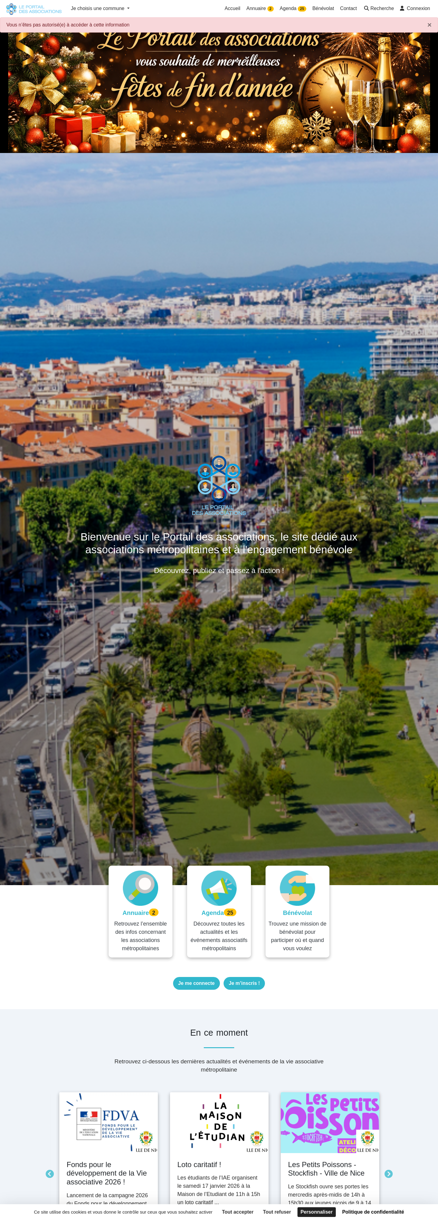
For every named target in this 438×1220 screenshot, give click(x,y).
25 (302, 9)
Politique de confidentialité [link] (373, 1212)
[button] (378, 9)
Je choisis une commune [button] (98, 8)
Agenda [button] (293, 9)
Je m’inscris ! (244, 983)
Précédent (48, 1173)
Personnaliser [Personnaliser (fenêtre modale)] (317, 1212)
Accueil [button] (232, 8)
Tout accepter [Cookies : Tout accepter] (238, 1212)
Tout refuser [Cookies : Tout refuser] (277, 1212)
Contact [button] (348, 8)
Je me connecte (196, 983)
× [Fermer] (429, 25)
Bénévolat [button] (323, 8)
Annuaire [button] (260, 9)
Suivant (387, 1173)
